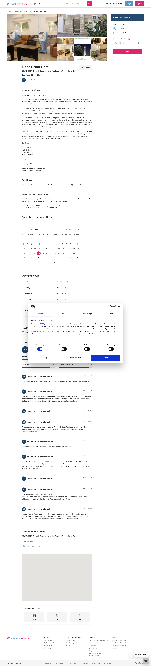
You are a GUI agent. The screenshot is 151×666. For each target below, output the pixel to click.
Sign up (140, 4)
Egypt (25, 12)
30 (35, 258)
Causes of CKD (93, 643)
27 (24, 258)
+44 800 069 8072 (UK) (119, 646)
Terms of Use (84, 663)
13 (24, 249)
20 (24, 253)
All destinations (48, 648)
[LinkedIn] (139, 663)
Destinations (17, 12)
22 (31, 253)
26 (46, 253)
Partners (68, 646)
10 (39, 244)
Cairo (30, 12)
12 (46, 244)
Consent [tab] (40, 314)
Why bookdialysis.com (50, 643)
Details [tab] (63, 314)
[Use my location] (90, 546)
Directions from (28, 542)
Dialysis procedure (95, 653)
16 (35, 249)
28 (27, 258)
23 (35, 253)
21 (27, 253)
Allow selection (75, 358)
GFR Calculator (93, 648)
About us (48, 663)
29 (31, 258)
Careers (114, 648)
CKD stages (92, 646)
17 (39, 249)
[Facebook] (136, 663)
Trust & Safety (59, 663)
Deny (45, 358)
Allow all (105, 358)
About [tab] (111, 314)
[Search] (89, 3)
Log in (129, 4)
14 (27, 249)
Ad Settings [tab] (87, 314)
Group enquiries (48, 646)
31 (39, 258)
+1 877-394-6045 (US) (119, 643)
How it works (47, 640)
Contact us (107, 663)
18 (43, 249)
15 (31, 249)
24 (39, 253)
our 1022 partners (44, 324)
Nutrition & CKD (94, 656)
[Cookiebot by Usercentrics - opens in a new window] (111, 306)
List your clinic (70, 640)
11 (43, 244)
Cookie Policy (96, 663)
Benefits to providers (72, 643)
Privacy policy (72, 663)
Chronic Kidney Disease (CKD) (98, 640)
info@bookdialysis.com (119, 640)
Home (9, 12)
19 (46, 249)
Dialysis (91, 651)
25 (43, 253)
